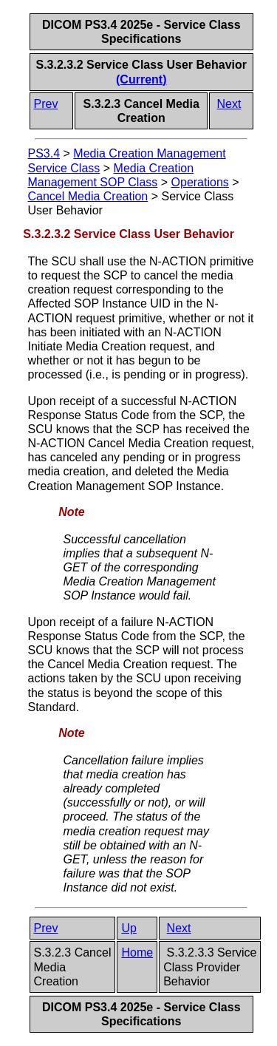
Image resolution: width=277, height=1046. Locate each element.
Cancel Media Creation (88, 196)
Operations (200, 182)
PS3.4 (44, 153)
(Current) (141, 79)
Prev (46, 104)
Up (128, 928)
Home (137, 952)
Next (229, 104)
